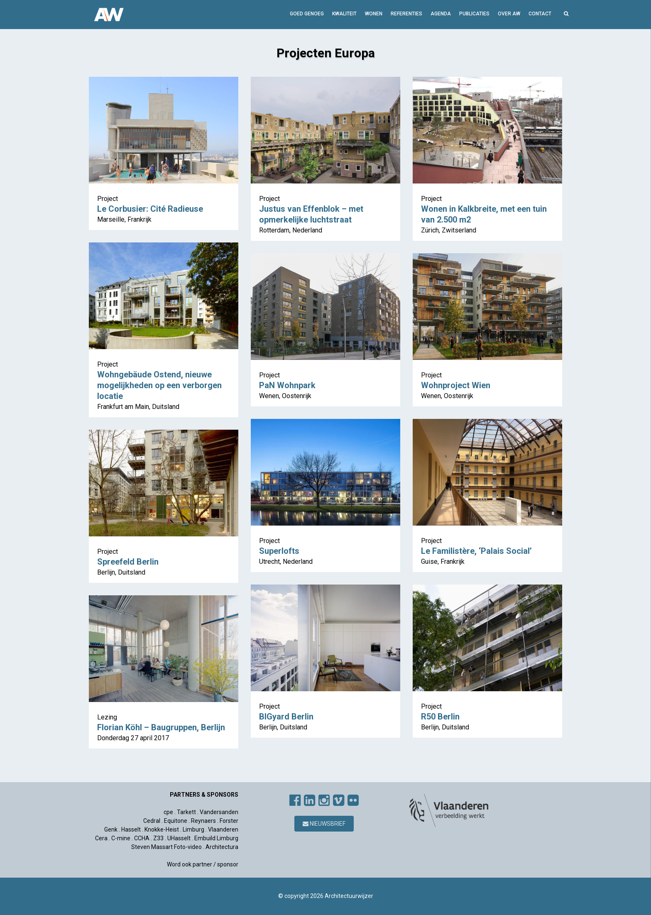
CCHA (141, 838)
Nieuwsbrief (324, 823)
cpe (168, 812)
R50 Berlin (440, 717)
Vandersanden (219, 812)
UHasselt (179, 838)
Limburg (193, 829)
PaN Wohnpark (287, 385)
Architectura (222, 847)
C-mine (120, 838)
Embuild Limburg (216, 838)
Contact (540, 14)
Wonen (373, 14)
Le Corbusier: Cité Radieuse (150, 209)
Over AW (509, 14)
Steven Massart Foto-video (166, 847)
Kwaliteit (344, 14)
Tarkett (186, 812)
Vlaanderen (223, 829)
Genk (110, 829)
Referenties (406, 14)
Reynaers (203, 820)
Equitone (175, 820)
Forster (229, 820)
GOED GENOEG (307, 14)
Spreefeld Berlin (128, 562)
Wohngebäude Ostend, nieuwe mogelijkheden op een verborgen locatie (159, 385)
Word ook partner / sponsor (202, 864)
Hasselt (131, 829)
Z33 (158, 838)
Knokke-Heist (161, 829)
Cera (101, 838)
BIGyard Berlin (286, 717)
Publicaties (474, 14)
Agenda (441, 14)
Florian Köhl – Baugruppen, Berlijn (161, 727)
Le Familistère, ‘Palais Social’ (476, 551)
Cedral (151, 820)
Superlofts (279, 551)
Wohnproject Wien (455, 385)
